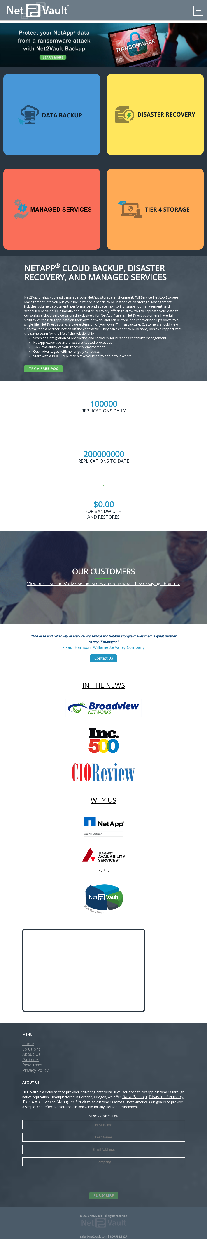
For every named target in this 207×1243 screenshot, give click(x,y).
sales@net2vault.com (93, 1241)
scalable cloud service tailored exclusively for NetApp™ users (77, 315)
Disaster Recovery (166, 1100)
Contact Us (103, 662)
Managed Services (73, 1105)
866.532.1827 (118, 1241)
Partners (30, 1063)
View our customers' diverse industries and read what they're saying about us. (103, 587)
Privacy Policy (35, 1074)
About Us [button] (31, 1058)
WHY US (103, 804)
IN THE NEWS (103, 689)
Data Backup (134, 1100)
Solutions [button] (31, 1053)
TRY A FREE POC (43, 368)
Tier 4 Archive (35, 1105)
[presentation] (103, 1182)
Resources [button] (32, 1069)
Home (28, 1047)
